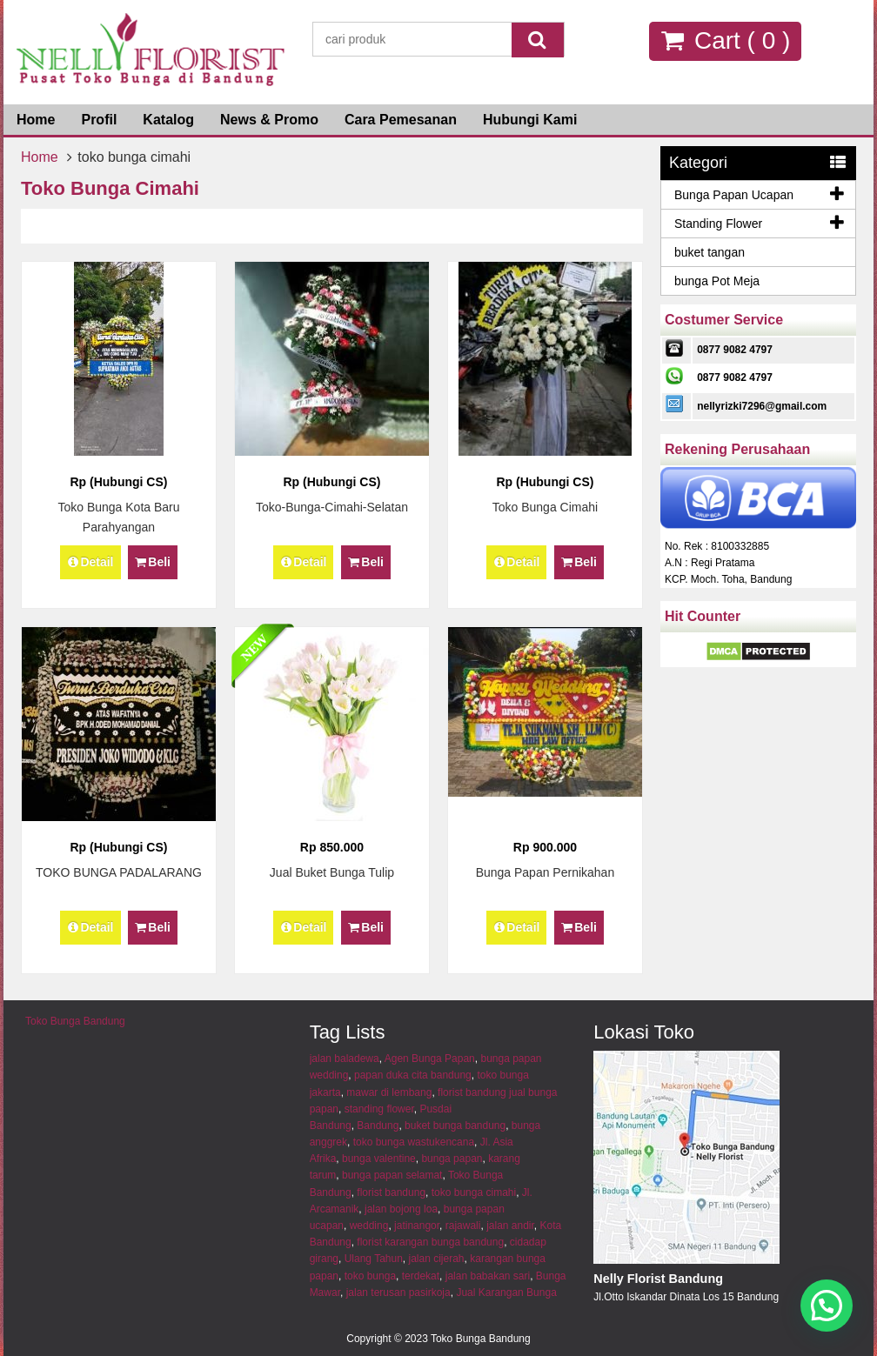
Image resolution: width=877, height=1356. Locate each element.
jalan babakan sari (487, 1276)
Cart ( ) (725, 40)
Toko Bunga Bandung (75, 1021)
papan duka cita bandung (413, 1075)
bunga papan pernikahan (545, 872)
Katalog (168, 119)
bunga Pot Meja (717, 281)
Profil (99, 119)
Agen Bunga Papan (430, 1058)
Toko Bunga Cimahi (545, 507)
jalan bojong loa (401, 1209)
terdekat (420, 1276)
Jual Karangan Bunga (506, 1292)
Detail (90, 562)
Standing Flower (718, 223)
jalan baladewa (344, 1058)
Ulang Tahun (374, 1258)
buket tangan (709, 252)
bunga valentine (379, 1158)
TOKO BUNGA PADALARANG (119, 872)
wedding (369, 1225)
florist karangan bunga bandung (430, 1242)
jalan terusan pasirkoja (398, 1292)
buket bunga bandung (455, 1125)
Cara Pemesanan (401, 119)
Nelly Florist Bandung (658, 1279)
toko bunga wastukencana (413, 1142)
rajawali (463, 1225)
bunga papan (451, 1158)
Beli (153, 562)
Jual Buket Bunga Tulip (332, 872)
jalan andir (510, 1225)
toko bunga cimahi (474, 1192)
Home (36, 119)
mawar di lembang (389, 1092)
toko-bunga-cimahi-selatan (332, 507)
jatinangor (416, 1225)
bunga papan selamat (392, 1175)
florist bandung (391, 1192)
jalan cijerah (437, 1258)
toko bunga (370, 1276)
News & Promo (269, 119)
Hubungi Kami (530, 119)
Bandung (377, 1125)
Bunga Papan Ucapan (733, 195)
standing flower (379, 1109)
